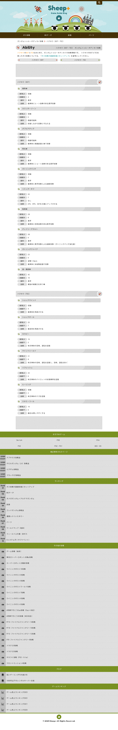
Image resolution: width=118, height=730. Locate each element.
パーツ (91, 35)
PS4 (97, 440)
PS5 (58, 440)
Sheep (59, 8)
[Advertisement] (59, 70)
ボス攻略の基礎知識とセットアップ (55, 56)
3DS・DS (97, 446)
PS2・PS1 (58, 446)
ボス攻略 (26, 35)
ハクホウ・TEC (80, 60)
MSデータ (48, 35)
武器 (69, 35)
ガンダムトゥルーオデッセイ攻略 (30, 41)
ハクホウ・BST (38, 60)
